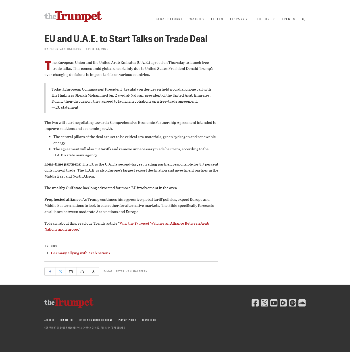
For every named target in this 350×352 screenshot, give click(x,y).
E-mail (126, 271)
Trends (288, 19)
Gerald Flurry (169, 19)
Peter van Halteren (66, 49)
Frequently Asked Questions (95, 320)
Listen (217, 19)
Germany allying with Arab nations (80, 253)
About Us (49, 320)
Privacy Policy (127, 320)
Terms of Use (149, 320)
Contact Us (66, 320)
